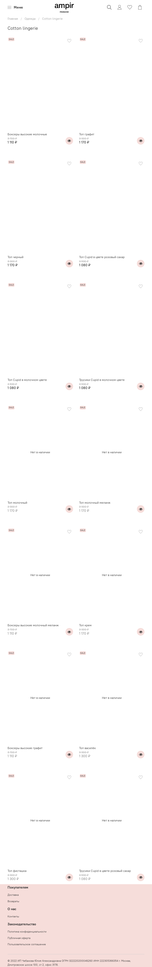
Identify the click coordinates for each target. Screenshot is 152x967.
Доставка (13, 895)
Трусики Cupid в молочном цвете (102, 380)
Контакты (13, 916)
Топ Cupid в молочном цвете (27, 380)
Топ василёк (87, 748)
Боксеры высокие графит (25, 748)
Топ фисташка (17, 871)
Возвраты (13, 901)
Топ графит (86, 134)
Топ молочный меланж (94, 502)
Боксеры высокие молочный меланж (33, 625)
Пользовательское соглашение (27, 944)
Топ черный (15, 257)
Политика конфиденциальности (27, 931)
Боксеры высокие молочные (27, 134)
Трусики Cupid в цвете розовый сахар (105, 871)
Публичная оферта (19, 938)
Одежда (30, 18)
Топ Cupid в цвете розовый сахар (102, 257)
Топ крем (85, 625)
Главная (13, 18)
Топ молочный (17, 502)
